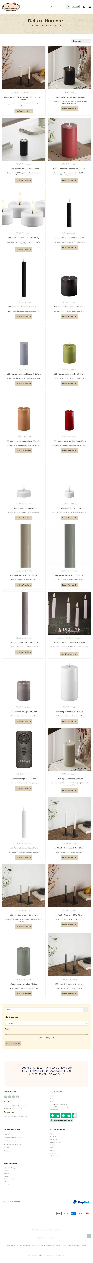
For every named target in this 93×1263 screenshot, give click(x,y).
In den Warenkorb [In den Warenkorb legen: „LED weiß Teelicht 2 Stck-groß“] (24, 518)
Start (34, 26)
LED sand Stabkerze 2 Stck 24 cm (23, 575)
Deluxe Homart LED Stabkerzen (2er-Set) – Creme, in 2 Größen (23, 98)
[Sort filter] (81, 41)
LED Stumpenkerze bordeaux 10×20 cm (69, 169)
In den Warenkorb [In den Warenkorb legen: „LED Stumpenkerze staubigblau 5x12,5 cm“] (24, 383)
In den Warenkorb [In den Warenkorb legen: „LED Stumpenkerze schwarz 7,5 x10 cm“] (69, 109)
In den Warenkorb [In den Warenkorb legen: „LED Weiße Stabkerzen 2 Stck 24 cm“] (69, 857)
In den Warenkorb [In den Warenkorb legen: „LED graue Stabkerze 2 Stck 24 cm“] (24, 652)
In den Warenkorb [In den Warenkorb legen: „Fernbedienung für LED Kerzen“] (24, 788)
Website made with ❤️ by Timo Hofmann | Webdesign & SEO (46, 1255)
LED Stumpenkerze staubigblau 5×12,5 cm (24, 374)
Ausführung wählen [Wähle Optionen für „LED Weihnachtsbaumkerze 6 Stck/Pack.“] (69, 654)
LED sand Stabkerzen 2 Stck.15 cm (24, 915)
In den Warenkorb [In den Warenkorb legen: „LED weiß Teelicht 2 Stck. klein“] (69, 518)
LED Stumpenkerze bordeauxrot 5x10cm (69, 441)
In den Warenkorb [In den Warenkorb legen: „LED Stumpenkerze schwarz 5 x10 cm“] (24, 180)
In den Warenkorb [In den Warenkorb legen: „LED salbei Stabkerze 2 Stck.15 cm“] (69, 925)
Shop (38, 26)
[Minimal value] (46, 1034)
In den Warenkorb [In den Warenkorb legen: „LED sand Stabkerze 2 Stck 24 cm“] (24, 585)
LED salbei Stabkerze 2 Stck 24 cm (69, 575)
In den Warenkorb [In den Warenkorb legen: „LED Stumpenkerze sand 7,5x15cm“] (69, 790)
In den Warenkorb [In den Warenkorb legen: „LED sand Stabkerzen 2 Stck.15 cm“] (24, 926)
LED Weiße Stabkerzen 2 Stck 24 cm (69, 848)
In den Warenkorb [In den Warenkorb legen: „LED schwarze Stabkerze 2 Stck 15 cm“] (69, 247)
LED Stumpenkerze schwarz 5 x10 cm (24, 169)
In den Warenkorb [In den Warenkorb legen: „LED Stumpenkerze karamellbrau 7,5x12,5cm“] (24, 451)
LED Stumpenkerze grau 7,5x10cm (23, 712)
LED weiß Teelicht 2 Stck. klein (69, 508)
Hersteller (45, 26)
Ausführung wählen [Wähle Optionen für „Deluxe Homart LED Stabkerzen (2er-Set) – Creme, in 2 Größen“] (24, 111)
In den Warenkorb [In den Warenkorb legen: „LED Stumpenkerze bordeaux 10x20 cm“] (69, 180)
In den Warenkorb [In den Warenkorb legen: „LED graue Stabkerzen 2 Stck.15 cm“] (69, 994)
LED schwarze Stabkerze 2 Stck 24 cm (23, 307)
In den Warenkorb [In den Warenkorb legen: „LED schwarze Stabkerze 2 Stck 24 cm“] (24, 316)
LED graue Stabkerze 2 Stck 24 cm (24, 642)
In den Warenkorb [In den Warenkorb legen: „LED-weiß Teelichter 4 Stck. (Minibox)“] (24, 249)
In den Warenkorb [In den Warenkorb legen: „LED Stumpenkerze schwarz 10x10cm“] (69, 316)
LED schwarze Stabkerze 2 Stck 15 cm (69, 238)
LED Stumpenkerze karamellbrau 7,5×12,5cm (23, 441)
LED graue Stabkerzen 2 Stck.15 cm (69, 984)
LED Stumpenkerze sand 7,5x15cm (69, 779)
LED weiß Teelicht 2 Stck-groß (24, 508)
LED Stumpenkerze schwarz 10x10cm (69, 307)
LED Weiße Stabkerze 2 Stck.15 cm (24, 848)
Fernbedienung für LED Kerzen (23, 779)
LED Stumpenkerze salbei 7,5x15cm (24, 984)
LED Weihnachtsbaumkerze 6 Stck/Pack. (69, 642)
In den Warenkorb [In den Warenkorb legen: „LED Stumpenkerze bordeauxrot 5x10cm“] (69, 451)
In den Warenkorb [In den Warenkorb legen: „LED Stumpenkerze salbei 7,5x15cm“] (24, 994)
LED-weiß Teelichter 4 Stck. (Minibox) (23, 238)
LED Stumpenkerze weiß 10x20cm (69, 712)
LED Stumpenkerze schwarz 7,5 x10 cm (69, 97)
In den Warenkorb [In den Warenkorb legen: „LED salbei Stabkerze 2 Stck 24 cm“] (69, 585)
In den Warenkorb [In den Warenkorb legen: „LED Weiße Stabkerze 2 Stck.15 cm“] (24, 857)
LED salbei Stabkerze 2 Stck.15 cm (69, 915)
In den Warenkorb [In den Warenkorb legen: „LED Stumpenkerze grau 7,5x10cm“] (24, 721)
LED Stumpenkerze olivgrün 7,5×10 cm (69, 374)
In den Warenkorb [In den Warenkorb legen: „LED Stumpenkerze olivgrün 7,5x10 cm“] (69, 383)
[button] (89, 6)
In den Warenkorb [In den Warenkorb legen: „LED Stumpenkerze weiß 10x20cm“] (69, 721)
